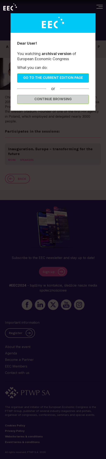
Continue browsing (53, 99)
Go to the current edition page (53, 78)
